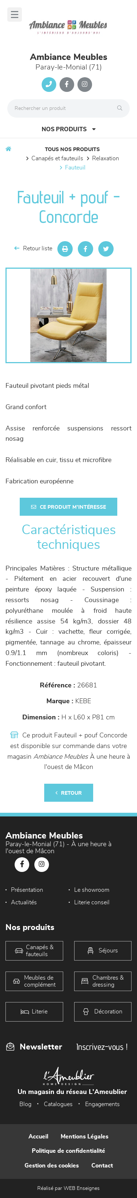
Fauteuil (75, 168)
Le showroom (91, 890)
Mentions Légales (85, 1137)
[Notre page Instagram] (84, 84)
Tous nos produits (72, 149)
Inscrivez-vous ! (102, 1046)
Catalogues (58, 1104)
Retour (69, 793)
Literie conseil (92, 902)
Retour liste (33, 248)
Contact (102, 1166)
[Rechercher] (122, 108)
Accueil (38, 1137)
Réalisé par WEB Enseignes (68, 1188)
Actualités (24, 902)
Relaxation (105, 158)
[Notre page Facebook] (67, 84)
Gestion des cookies (51, 1166)
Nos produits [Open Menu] (69, 129)
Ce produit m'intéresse (68, 507)
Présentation (27, 890)
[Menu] (14, 14)
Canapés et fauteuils (57, 158)
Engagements (102, 1104)
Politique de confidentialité (68, 1151)
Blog (25, 1104)
